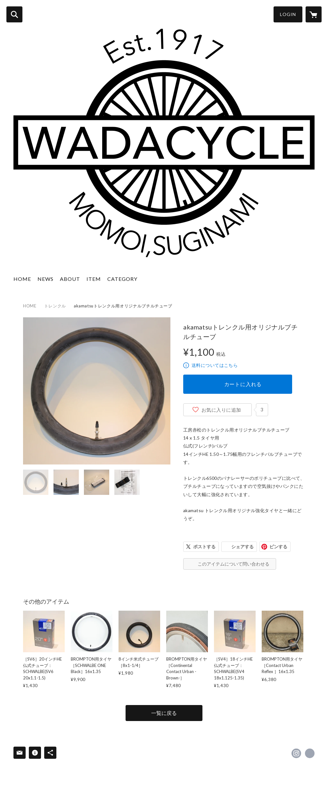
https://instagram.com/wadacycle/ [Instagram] (296, 753)
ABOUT (70, 279)
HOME (22, 279)
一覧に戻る (164, 713)
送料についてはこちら (215, 365)
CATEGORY (122, 279)
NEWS (45, 279)
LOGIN (288, 14)
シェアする (242, 546)
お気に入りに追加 (221, 410)
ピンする (278, 546)
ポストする (204, 546)
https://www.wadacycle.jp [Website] (310, 753)
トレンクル (55, 305)
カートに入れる (243, 384)
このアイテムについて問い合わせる (233, 564)
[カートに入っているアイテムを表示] (314, 14)
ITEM (93, 279)
